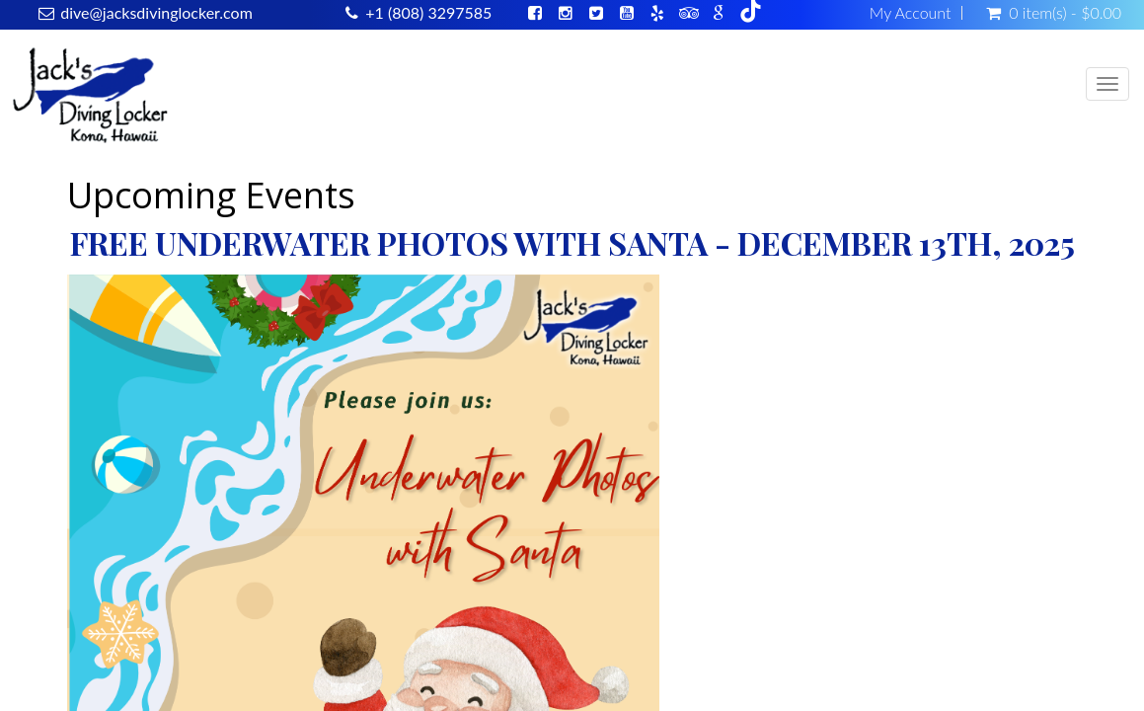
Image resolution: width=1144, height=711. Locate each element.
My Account (911, 13)
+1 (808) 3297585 (428, 12)
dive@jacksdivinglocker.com (156, 12)
